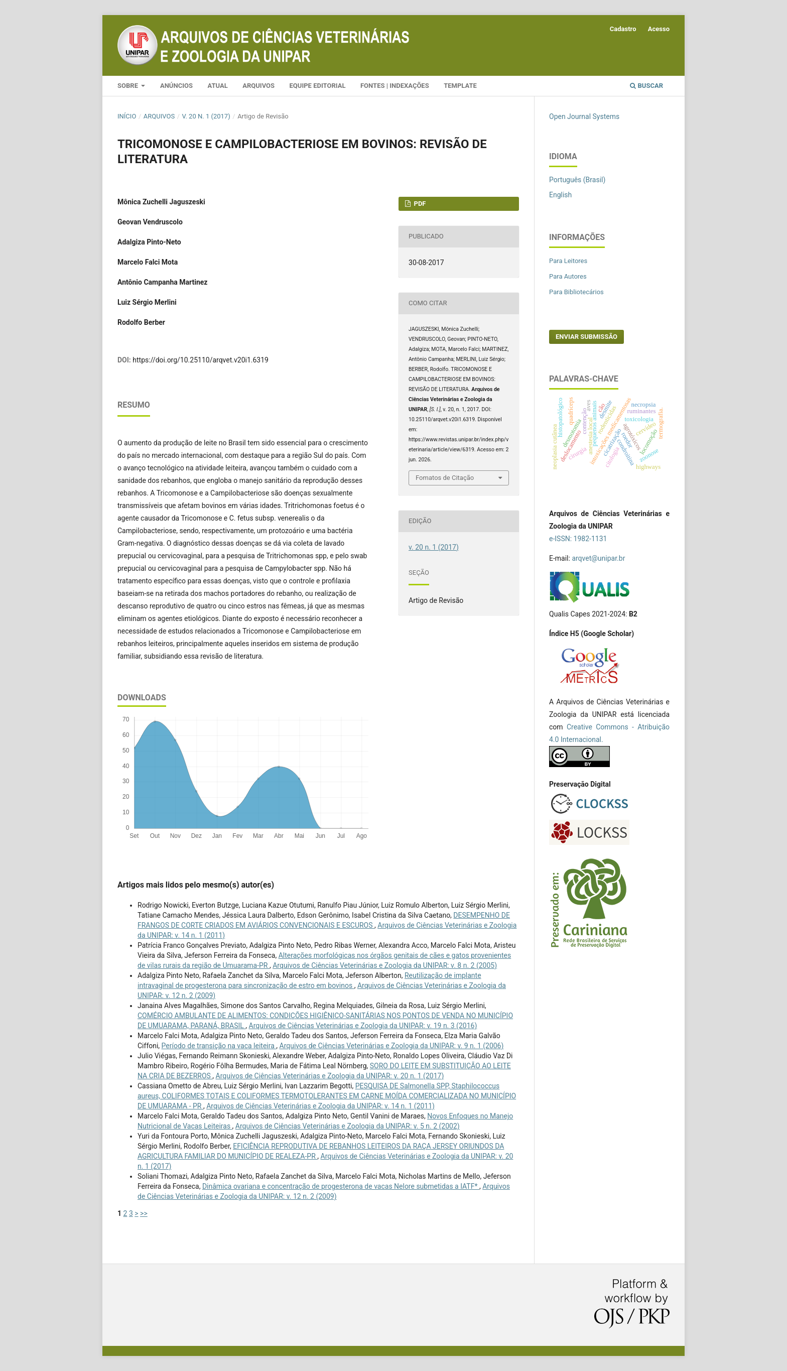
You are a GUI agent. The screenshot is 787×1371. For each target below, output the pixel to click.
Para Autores (568, 276)
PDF (419, 203)
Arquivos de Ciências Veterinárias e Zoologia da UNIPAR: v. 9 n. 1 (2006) (392, 1046)
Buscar (646, 85)
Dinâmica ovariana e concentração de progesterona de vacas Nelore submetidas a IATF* (340, 1186)
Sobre (128, 85)
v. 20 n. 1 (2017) (206, 116)
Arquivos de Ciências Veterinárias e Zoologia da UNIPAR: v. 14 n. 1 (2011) (320, 1106)
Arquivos (258, 85)
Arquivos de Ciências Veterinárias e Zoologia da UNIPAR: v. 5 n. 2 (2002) (347, 1126)
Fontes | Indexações (394, 85)
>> (144, 1213)
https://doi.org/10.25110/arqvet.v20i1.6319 (201, 360)
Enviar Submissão (586, 336)
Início (126, 116)
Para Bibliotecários (576, 292)
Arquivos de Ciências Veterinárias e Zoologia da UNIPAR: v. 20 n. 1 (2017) (330, 1076)
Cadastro (623, 29)
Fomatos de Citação (445, 477)
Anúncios (176, 85)
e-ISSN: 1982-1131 (578, 539)
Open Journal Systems (584, 116)
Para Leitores (568, 261)
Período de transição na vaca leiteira (219, 1046)
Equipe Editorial (318, 85)
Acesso (659, 29)
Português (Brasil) (577, 180)
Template (460, 85)
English (560, 195)
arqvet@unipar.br (598, 558)
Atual (217, 85)
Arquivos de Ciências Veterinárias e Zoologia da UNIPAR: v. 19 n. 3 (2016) (363, 1026)
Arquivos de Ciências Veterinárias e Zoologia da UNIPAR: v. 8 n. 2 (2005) (385, 965)
